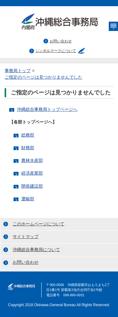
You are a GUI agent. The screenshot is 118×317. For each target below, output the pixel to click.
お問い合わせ (61, 41)
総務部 (27, 135)
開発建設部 (32, 186)
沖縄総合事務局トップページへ (47, 109)
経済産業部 (32, 173)
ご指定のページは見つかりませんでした (43, 77)
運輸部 (27, 199)
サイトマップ (26, 236)
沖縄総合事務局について (36, 249)
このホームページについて (38, 224)
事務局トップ (18, 70)
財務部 (27, 147)
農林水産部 (32, 160)
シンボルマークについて (55, 51)
